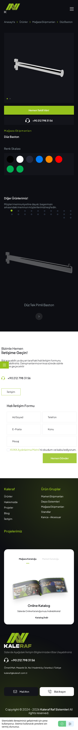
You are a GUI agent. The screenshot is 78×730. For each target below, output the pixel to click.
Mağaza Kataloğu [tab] (28, 559)
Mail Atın (21, 691)
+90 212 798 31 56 (39, 120)
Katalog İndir (39, 617)
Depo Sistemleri (50, 501)
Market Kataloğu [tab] (50, 559)
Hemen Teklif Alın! (39, 110)
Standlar (46, 511)
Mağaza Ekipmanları (52, 506)
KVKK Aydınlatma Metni (35, 449)
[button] (72, 8)
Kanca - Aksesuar (51, 517)
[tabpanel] (39, 611)
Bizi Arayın (57, 691)
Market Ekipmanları (52, 496)
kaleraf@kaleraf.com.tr (15, 673)
